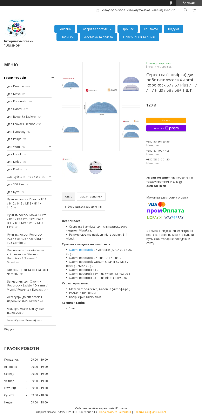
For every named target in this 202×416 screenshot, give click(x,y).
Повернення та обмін (139, 37)
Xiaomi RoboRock (81, 250)
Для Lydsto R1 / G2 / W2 (23, 177)
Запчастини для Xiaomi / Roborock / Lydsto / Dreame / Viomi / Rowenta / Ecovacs (27, 285)
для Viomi (13, 146)
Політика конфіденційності (150, 412)
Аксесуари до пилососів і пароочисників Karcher (24, 299)
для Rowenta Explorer (22, 116)
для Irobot (14, 154)
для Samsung (16, 131)
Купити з (166, 128)
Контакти (151, 29)
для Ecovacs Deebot (21, 124)
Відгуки (173, 29)
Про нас (128, 29)
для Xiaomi (14, 109)
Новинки (67, 37)
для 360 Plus (15, 184)
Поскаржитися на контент (115, 412)
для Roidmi (14, 169)
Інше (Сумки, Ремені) (21, 320)
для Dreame (15, 86)
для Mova (14, 94)
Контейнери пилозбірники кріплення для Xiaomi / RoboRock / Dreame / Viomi (25, 256)
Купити (166, 120)
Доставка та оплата (98, 37)
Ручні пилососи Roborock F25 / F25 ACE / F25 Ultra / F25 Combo (25, 238)
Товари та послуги (94, 29)
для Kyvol (13, 192)
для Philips (14, 139)
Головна (65, 29)
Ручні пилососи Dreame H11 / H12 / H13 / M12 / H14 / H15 (26, 203)
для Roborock (16, 101)
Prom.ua (121, 408)
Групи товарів (15, 77)
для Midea (14, 162)
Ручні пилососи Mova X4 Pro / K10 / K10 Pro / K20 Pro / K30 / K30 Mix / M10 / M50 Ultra (27, 221)
